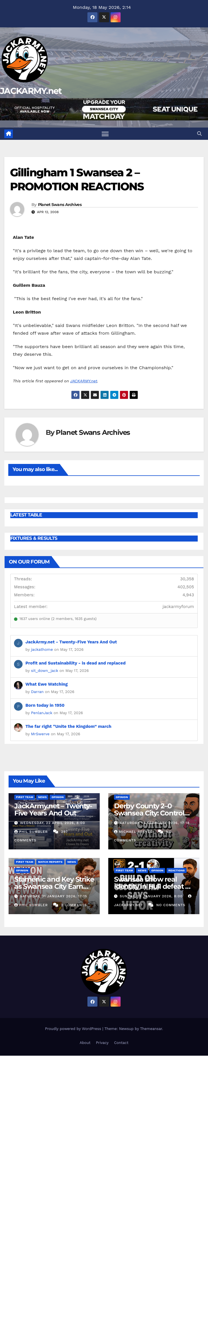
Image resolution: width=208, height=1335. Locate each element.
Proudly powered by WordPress (73, 1029)
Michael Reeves (134, 832)
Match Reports (50, 861)
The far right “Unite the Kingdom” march (68, 726)
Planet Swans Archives (59, 204)
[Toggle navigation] (105, 134)
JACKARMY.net (31, 91)
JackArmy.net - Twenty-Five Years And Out (71, 642)
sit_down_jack (44, 670)
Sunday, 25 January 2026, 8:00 (152, 896)
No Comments (170, 905)
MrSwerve (40, 734)
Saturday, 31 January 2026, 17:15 (53, 896)
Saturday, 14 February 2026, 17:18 (155, 823)
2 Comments (74, 905)
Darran (37, 691)
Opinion (57, 797)
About (85, 1043)
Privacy (102, 1043)
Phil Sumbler (31, 832)
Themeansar (151, 1029)
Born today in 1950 (45, 705)
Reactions (176, 870)
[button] (199, 133)
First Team (24, 797)
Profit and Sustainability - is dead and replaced (75, 663)
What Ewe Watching (46, 684)
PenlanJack (41, 712)
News (42, 797)
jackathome (42, 649)
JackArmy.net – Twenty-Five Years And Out (53, 809)
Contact (121, 1043)
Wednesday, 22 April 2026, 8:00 (52, 823)
